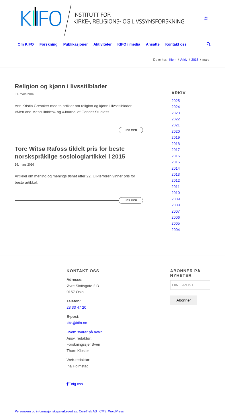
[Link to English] (206, 18)
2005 (175, 223)
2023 (175, 113)
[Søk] (207, 44)
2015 (175, 162)
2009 (175, 199)
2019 (175, 137)
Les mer (131, 130)
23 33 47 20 (76, 307)
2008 (175, 205)
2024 (175, 107)
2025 (175, 101)
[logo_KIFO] (101, 18)
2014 (175, 168)
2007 (175, 211)
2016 (175, 156)
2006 (175, 217)
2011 (175, 187)
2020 (175, 131)
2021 (175, 125)
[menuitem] (26, 44)
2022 (175, 119)
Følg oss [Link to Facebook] (76, 384)
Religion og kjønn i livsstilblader (61, 86)
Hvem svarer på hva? (84, 332)
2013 (175, 174)
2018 (175, 144)
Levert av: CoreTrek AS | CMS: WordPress (94, 411)
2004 (175, 230)
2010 (175, 193)
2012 (175, 180)
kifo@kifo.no (76, 323)
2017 (175, 150)
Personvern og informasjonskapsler (39, 411)
